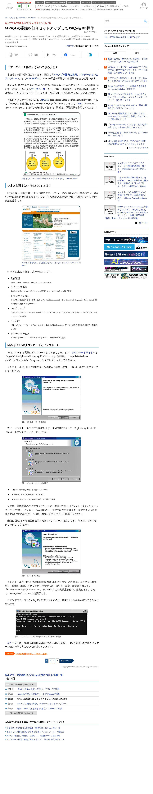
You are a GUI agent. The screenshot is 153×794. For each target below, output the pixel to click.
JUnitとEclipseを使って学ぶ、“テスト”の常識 (38, 689)
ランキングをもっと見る (138, 148)
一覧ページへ (143, 223)
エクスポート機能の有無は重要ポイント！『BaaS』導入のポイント (35, 739)
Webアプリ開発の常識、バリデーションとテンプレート (42, 704)
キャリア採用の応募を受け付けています (122, 37)
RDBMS (44, 99)
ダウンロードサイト (82, 352)
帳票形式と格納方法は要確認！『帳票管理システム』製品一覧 (33, 728)
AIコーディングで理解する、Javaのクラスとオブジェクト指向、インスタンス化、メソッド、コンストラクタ (127, 97)
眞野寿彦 (70, 46)
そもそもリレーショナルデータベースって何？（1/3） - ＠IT (46, 179)
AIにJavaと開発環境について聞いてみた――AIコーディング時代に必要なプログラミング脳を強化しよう (127, 116)
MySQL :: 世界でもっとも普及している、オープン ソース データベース (50, 263)
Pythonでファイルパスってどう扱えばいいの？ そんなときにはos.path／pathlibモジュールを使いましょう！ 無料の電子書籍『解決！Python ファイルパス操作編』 (126, 212)
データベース (38, 89)
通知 (36, 55)
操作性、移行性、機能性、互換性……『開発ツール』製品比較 (33, 736)
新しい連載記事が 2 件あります (22, 685)
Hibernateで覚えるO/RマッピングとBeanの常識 (38, 694)
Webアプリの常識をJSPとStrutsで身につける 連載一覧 (34, 675)
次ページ (12, 643)
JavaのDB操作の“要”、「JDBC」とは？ (32, 654)
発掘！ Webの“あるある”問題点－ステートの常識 (39, 708)
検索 (145, 21)
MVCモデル (32, 78)
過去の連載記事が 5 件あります (22, 713)
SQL (80, 103)
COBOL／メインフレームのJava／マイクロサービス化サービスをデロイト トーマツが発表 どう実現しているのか (128, 70)
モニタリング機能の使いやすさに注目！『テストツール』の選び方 (35, 732)
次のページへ (66, 661)
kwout (75, 179)
